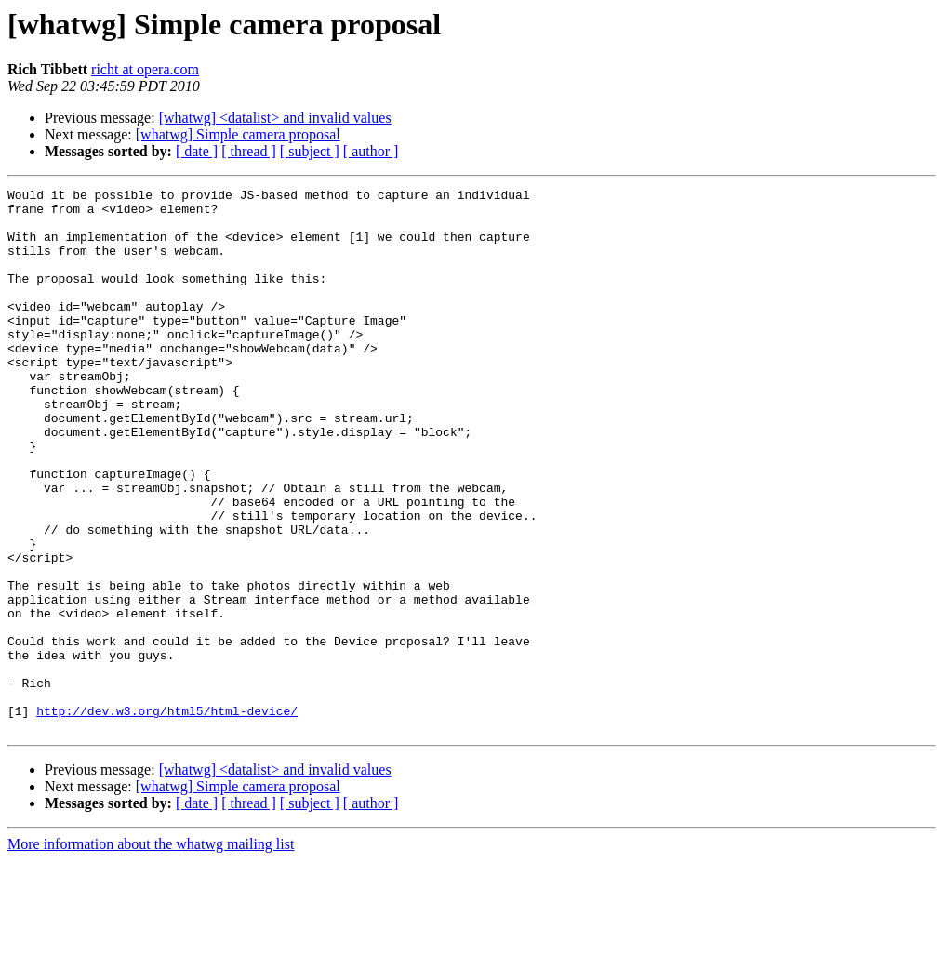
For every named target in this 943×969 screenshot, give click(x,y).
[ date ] (197, 151)
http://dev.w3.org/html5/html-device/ (167, 816)
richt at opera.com (145, 69)
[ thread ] (248, 151)
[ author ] (371, 151)
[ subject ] (309, 151)
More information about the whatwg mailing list (150, 953)
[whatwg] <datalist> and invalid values (275, 118)
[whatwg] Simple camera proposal (238, 134)
